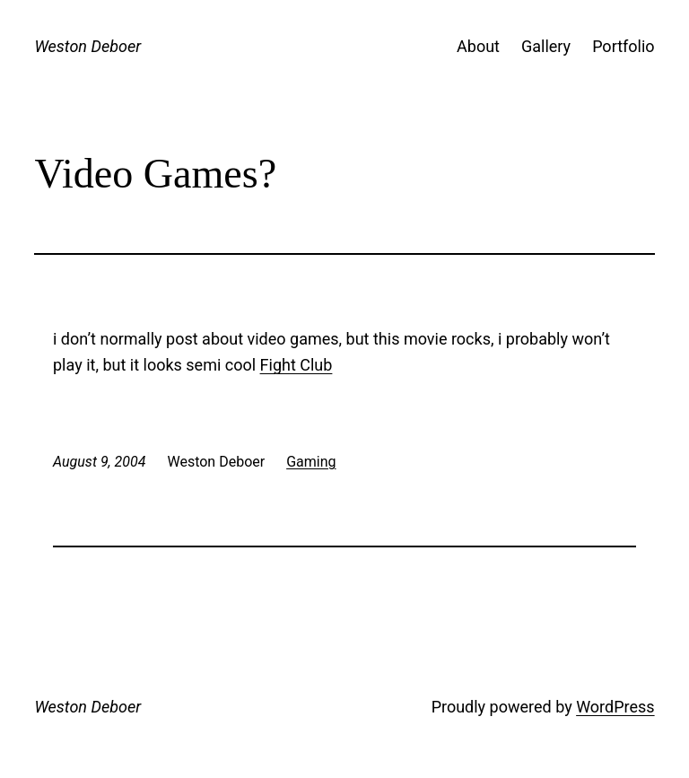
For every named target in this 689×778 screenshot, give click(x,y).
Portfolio (623, 46)
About (478, 46)
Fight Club (296, 364)
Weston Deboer (87, 46)
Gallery (546, 46)
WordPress (615, 706)
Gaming (311, 461)
